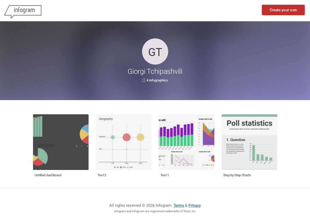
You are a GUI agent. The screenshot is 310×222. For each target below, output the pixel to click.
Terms (178, 205)
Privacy (194, 205)
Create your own (283, 10)
